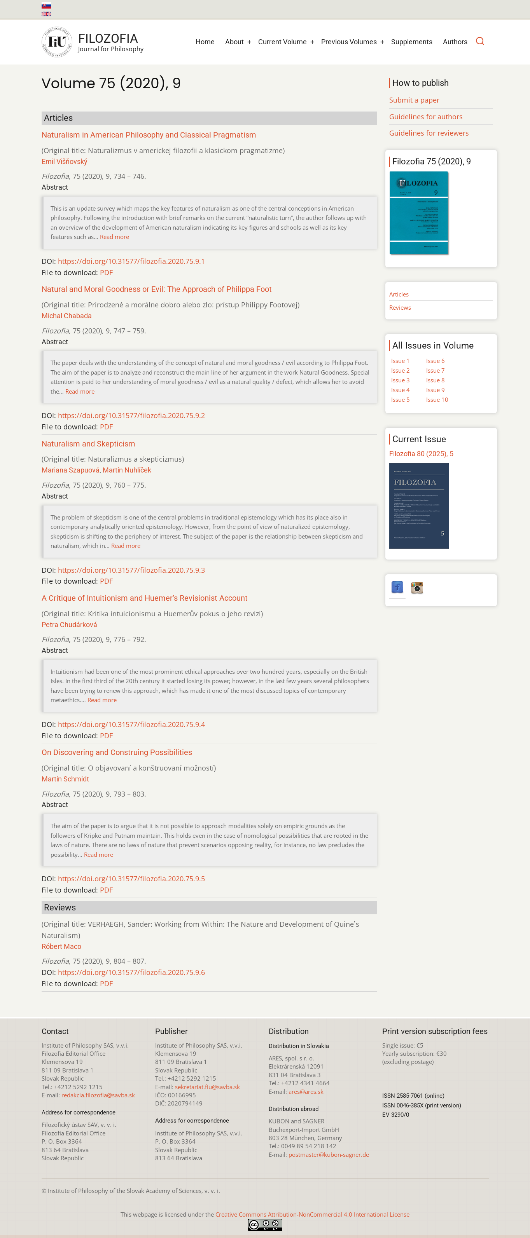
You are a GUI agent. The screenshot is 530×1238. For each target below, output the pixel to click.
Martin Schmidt (65, 779)
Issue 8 (435, 380)
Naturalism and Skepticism (88, 443)
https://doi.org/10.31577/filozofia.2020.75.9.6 (131, 972)
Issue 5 (400, 399)
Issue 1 (400, 360)
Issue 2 (400, 370)
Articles (399, 294)
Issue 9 (435, 390)
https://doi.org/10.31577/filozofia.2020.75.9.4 (131, 724)
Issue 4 (400, 390)
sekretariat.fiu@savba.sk (207, 1087)
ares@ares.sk (306, 1091)
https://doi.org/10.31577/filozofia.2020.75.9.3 (131, 570)
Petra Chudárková (69, 625)
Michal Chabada (67, 316)
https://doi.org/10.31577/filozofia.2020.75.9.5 (131, 878)
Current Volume (282, 42)
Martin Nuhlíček (127, 470)
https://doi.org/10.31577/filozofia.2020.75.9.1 (131, 261)
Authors (455, 42)
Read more (114, 237)
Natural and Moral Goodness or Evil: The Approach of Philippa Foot (157, 289)
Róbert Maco (61, 946)
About (234, 42)
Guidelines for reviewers (429, 133)
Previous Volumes (349, 42)
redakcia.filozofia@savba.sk (98, 1095)
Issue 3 (400, 380)
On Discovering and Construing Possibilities (117, 752)
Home (205, 42)
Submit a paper (414, 100)
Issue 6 (435, 360)
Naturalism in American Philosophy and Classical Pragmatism (149, 135)
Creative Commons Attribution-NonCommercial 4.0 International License (312, 1214)
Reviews (400, 307)
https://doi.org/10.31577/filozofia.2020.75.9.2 (131, 415)
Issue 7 (435, 370)
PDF (106, 272)
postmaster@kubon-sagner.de (329, 1154)
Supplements (411, 42)
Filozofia (108, 38)
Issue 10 (437, 399)
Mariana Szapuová (71, 470)
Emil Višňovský (64, 161)
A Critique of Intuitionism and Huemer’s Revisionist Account (145, 598)
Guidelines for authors (426, 116)
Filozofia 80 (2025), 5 (421, 454)
